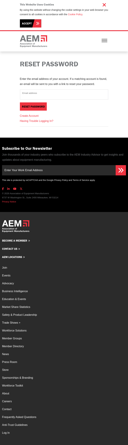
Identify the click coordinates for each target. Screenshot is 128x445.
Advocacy (8, 283)
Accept (27, 23)
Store (5, 369)
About (5, 393)
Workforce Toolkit (12, 385)
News (5, 354)
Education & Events (14, 299)
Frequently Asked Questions (19, 417)
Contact (6, 409)
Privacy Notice (9, 201)
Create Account (29, 115)
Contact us (9, 248)
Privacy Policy (61, 180)
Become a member (14, 240)
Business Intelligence (15, 291)
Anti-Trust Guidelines (15, 424)
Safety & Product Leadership (19, 314)
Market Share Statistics (16, 306)
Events (6, 275)
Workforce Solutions (14, 330)
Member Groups (12, 338)
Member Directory (13, 346)
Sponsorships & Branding (17, 377)
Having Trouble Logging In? (36, 120)
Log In (6, 432)
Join (4, 267)
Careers (7, 401)
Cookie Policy (75, 14)
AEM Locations (12, 257)
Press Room (9, 362)
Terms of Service (81, 180)
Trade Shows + (11, 322)
